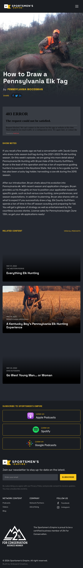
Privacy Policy (37, 486)
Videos (5, 507)
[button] (76, 6)
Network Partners (37, 503)
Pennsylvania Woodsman (25, 89)
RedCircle (16, 133)
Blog (4, 511)
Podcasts (6, 503)
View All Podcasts (72, 231)
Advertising (34, 507)
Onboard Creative (19, 564)
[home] (22, 6)
